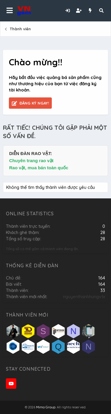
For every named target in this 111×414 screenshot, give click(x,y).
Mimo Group (45, 407)
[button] (9, 10)
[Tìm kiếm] (101, 10)
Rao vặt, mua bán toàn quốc (38, 167)
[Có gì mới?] (90, 10)
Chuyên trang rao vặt (31, 160)
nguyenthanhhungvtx (84, 296)
